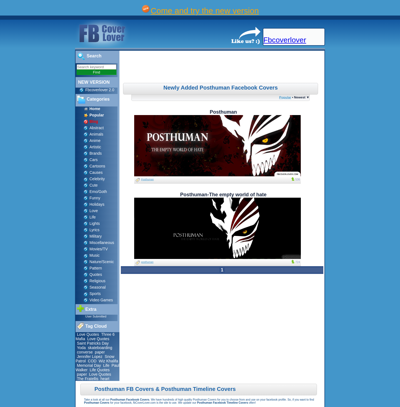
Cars (93, 159)
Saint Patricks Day (93, 343)
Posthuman (147, 179)
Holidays (96, 204)
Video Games (101, 300)
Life (92, 217)
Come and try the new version (205, 10)
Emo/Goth (98, 191)
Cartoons (97, 166)
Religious (97, 281)
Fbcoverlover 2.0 (99, 90)
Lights (94, 223)
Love (93, 210)
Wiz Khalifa (108, 361)
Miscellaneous (101, 242)
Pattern (95, 268)
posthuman (147, 262)
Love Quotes (88, 334)
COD (92, 361)
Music (94, 255)
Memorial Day (89, 365)
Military (95, 236)
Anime (95, 140)
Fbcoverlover (284, 40)
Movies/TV (98, 249)
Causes (95, 172)
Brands (95, 153)
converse (85, 352)
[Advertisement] (223, 67)
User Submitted (95, 316)
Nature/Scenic (101, 262)
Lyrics (94, 230)
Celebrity (97, 179)
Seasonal (97, 287)
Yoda (81, 347)
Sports (95, 293)
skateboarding (100, 347)
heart (105, 379)
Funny (94, 198)
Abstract (96, 128)
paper (100, 352)
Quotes (95, 274)
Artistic (95, 147)
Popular (285, 97)
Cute (93, 185)
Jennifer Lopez (89, 356)
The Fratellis (87, 379)
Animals (96, 134)
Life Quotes (100, 370)
